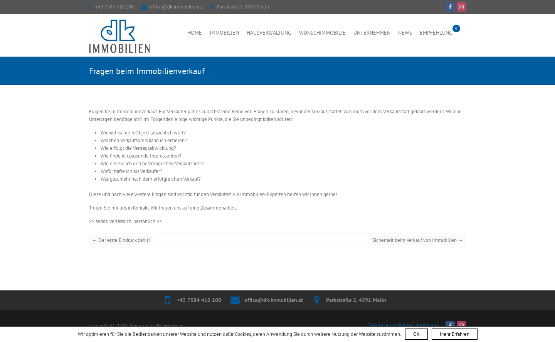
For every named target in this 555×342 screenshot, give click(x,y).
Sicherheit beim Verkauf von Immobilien (417, 240)
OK (416, 334)
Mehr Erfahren (454, 334)
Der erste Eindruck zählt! (121, 240)
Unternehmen (371, 32)
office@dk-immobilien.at (176, 6)
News (405, 32)
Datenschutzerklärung (390, 325)
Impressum (427, 325)
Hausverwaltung (269, 32)
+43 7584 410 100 (114, 6)
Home (194, 32)
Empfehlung (436, 32)
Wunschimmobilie (322, 32)
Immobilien (224, 32)
